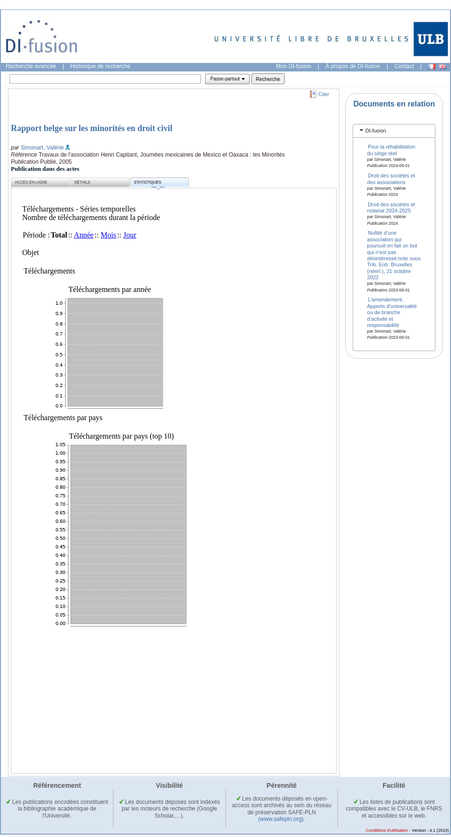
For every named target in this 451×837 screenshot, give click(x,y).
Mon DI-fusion (294, 66)
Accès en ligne (31, 182)
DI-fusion (375, 130)
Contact (404, 66)
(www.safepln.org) (281, 819)
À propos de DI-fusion (352, 66)
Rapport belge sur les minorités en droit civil (92, 128)
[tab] (394, 131)
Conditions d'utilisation (387, 830)
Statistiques (149, 183)
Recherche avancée (31, 66)
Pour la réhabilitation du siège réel (391, 150)
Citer (324, 94)
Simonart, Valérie (42, 147)
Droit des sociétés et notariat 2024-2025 (391, 207)
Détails (82, 182)
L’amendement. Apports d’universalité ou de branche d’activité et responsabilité (392, 312)
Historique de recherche (100, 66)
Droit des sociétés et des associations (391, 179)
